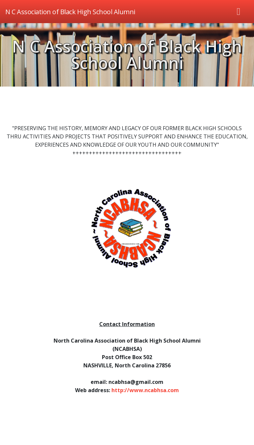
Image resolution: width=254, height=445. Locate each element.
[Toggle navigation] (239, 11)
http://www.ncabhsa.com (145, 390)
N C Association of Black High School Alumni (127, 54)
